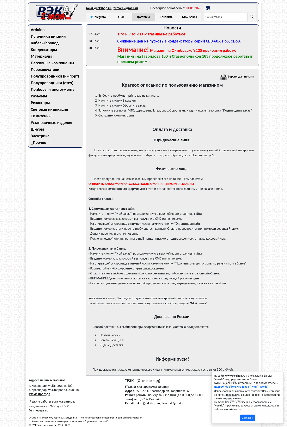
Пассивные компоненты (52, 62)
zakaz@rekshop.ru (98, 8)
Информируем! (172, 359)
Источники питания (48, 36)
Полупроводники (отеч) (52, 82)
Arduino (38, 29)
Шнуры (37, 129)
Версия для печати (237, 76)
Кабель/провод (45, 42)
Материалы (41, 56)
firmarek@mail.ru (126, 8)
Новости (172, 28)
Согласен (247, 418)
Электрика (40, 135)
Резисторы (40, 102)
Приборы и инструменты (53, 89)
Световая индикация (49, 109)
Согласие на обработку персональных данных (53, 417)
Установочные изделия (51, 122)
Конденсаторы (44, 49)
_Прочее (38, 142)
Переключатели (45, 69)
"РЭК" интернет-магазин (44, 425)
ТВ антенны (41, 115)
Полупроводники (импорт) (55, 76)
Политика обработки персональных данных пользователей (111, 417)
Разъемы (39, 95)
